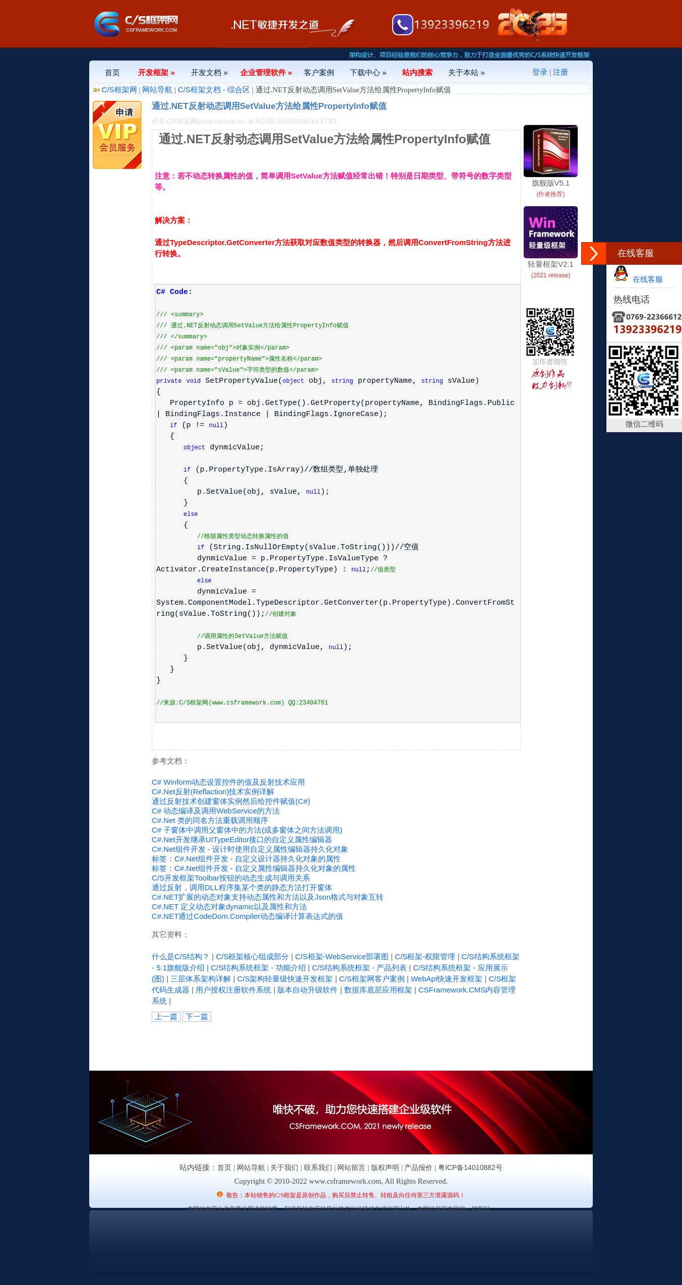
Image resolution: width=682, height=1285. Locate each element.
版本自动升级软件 (307, 989)
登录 (539, 72)
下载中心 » (368, 72)
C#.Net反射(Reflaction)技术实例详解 (213, 791)
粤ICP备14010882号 (470, 1167)
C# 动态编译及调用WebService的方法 (216, 810)
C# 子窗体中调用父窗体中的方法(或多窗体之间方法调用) (247, 830)
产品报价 (418, 1167)
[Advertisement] (270, 1044)
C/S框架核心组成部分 (252, 956)
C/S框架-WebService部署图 (342, 956)
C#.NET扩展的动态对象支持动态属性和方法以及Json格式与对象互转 (268, 897)
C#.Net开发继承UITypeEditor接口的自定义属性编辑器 (242, 839)
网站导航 (157, 89)
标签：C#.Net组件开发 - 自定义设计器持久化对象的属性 (246, 858)
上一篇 (166, 1016)
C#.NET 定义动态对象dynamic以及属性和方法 (229, 906)
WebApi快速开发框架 (446, 978)
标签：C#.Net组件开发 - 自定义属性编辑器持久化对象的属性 (254, 868)
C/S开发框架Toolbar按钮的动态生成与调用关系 (231, 877)
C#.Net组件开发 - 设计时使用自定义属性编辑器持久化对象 (250, 849)
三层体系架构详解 (200, 978)
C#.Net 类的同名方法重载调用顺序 (210, 820)
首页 (112, 72)
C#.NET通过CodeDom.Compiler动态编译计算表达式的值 (247, 916)
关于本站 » (466, 72)
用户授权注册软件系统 (233, 989)
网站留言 (351, 1167)
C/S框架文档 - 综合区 (214, 89)
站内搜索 (417, 72)
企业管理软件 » (266, 72)
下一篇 (196, 1016)
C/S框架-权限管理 (425, 956)
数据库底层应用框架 (378, 989)
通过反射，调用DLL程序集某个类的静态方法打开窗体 (242, 887)
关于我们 (284, 1167)
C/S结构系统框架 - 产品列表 (359, 967)
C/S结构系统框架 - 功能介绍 (258, 967)
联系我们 (318, 1167)
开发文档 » (209, 72)
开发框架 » (156, 72)
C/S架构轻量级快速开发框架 (285, 978)
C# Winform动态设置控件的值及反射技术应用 (228, 782)
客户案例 (319, 72)
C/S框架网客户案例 (372, 978)
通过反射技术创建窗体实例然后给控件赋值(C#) (231, 801)
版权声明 (385, 1167)
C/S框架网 (119, 89)
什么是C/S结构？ (181, 956)
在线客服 (638, 279)
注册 (560, 72)
